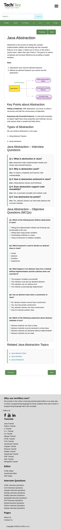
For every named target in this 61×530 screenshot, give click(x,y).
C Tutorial (7, 429)
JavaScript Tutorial (11, 444)
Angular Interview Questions (14, 490)
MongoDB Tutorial (11, 461)
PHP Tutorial (9, 456)
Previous (42, 32)
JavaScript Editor (10, 473)
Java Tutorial (9, 424)
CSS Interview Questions (13, 488)
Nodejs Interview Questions (14, 495)
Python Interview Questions (14, 505)
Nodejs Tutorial (9, 451)
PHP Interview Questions (13, 500)
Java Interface (16, 356)
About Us (7, 517)
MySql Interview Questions (14, 503)
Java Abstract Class (18, 353)
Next (52, 32)
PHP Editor (8, 476)
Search (38, 16)
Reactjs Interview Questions (14, 493)
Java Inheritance (17, 360)
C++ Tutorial (8, 431)
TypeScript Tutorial (11, 454)
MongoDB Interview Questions (15, 498)
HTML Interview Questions (14, 485)
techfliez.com (24, 526)
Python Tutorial (9, 426)
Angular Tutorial (10, 446)
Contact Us (8, 520)
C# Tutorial (8, 434)
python (25, 23)
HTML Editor (9, 471)
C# (48, 23)
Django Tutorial (9, 436)
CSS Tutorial (9, 441)
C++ (40, 23)
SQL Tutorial (8, 459)
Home (6, 23)
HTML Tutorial (9, 439)
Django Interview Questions (14, 508)
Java (15, 23)
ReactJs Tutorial (10, 449)
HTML (56, 23)
